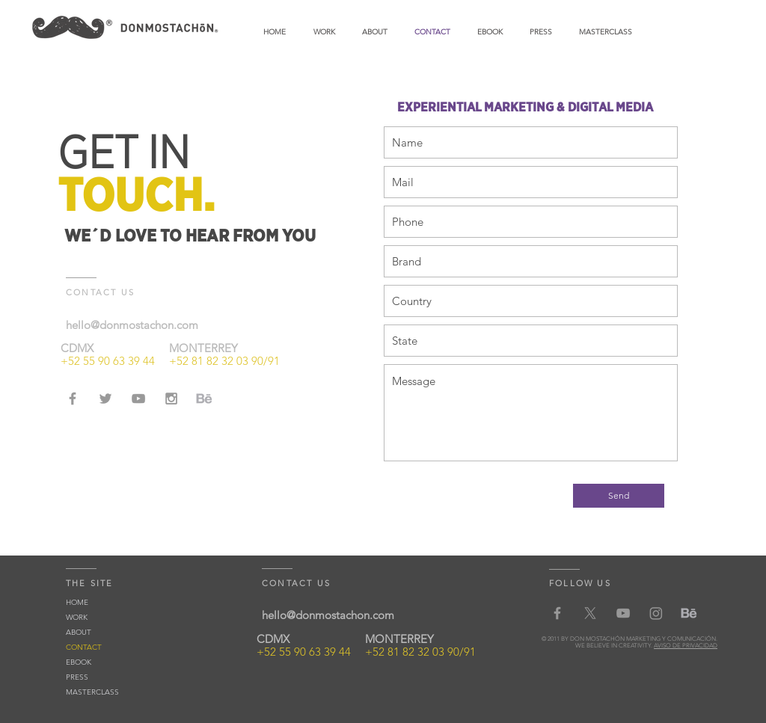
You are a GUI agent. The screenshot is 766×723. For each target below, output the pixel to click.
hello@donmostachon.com (132, 325)
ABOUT (78, 632)
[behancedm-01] (204, 398)
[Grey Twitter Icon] (105, 398)
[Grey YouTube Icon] (138, 398)
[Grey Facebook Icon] (72, 398)
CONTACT (84, 647)
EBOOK (78, 662)
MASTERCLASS (92, 692)
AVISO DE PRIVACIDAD (685, 645)
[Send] (618, 496)
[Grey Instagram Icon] (171, 398)
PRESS (77, 677)
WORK (77, 617)
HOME (77, 602)
